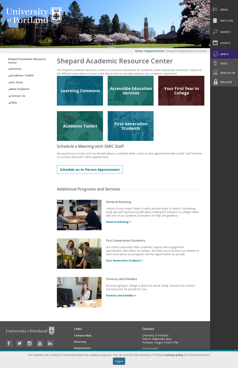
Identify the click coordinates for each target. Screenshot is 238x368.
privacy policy (174, 355)
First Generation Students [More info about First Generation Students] (123, 260)
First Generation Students (131, 126)
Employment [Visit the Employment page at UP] (82, 348)
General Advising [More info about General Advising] (117, 222)
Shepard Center (154, 51)
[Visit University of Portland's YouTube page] (40, 343)
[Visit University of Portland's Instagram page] (29, 343)
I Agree (119, 361)
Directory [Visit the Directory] (80, 341)
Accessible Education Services (131, 91)
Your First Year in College (181, 91)
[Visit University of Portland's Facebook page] (9, 343)
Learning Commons (80, 90)
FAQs (13, 102)
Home (138, 51)
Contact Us (17, 96)
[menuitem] (224, 9)
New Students (19, 89)
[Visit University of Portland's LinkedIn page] (50, 343)
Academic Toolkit (22, 75)
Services (16, 68)
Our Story (16, 82)
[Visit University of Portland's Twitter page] (19, 343)
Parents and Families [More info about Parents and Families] (120, 295)
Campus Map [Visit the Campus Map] (82, 335)
